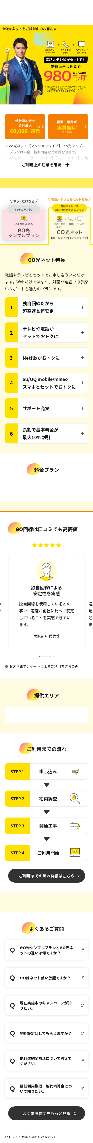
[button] (39, 656)
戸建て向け (29, 1137)
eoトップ (11, 1137)
